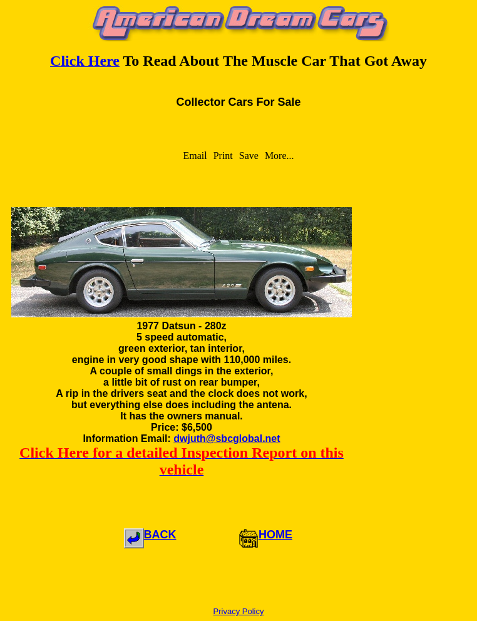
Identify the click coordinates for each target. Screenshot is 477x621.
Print (223, 155)
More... (279, 155)
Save (249, 155)
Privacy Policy (238, 611)
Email (195, 155)
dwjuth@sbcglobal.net (226, 438)
